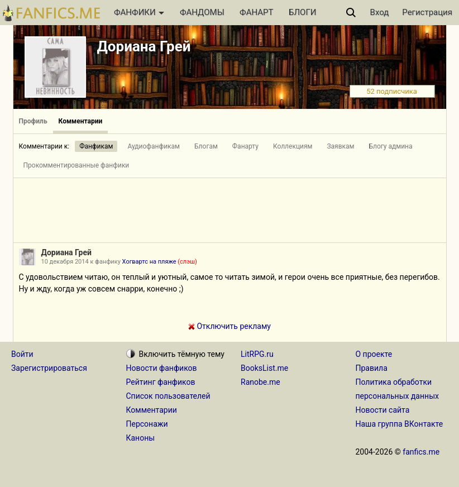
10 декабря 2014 (65, 261)
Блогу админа (390, 146)
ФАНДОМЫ (202, 12)
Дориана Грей (144, 46)
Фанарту (245, 146)
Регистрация (427, 12)
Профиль (33, 121)
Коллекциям (293, 146)
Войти (22, 354)
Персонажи (147, 423)
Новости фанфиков (161, 368)
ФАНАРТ (256, 12)
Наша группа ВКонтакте (399, 423)
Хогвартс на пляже (159, 261)
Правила (372, 368)
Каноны (140, 437)
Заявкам (340, 146)
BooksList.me (264, 368)
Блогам (206, 146)
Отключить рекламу (229, 326)
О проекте (374, 354)
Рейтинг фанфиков (160, 382)
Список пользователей (168, 395)
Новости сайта (383, 409)
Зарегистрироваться (49, 368)
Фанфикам (96, 146)
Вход (379, 12)
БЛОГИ (302, 12)
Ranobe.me (260, 382)
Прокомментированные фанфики (76, 165)
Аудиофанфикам (153, 146)
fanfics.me (421, 451)
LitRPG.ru (257, 354)
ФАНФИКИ (139, 12)
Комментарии (81, 121)
